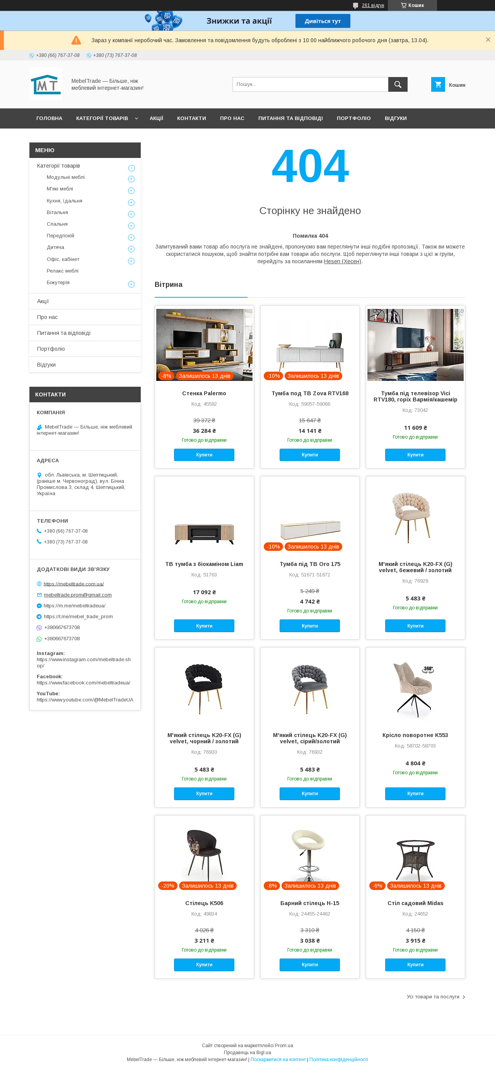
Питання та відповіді (290, 118)
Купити (204, 455)
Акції (156, 118)
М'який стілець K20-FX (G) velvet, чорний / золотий (204, 738)
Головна (49, 118)
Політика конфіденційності (338, 1059)
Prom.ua (284, 1045)
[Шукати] (398, 84)
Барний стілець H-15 (309, 903)
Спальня (57, 224)
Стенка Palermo (204, 393)
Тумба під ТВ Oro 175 (310, 564)
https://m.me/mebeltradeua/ (75, 606)
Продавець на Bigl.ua (247, 1052)
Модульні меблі (66, 177)
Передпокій (60, 235)
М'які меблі (60, 189)
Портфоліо (354, 118)
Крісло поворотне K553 (415, 735)
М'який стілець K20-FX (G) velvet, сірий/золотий (310, 738)
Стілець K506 (204, 903)
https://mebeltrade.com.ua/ (74, 583)
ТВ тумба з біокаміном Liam (204, 564)
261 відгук (373, 5)
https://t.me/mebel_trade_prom (78, 616)
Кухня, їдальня (64, 201)
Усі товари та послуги (433, 997)
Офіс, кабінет (63, 259)
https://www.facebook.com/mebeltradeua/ (83, 683)
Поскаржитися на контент (278, 1059)
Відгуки (396, 118)
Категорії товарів (102, 118)
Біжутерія (58, 282)
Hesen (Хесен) (342, 261)
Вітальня (57, 212)
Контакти (191, 118)
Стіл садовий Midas (415, 903)
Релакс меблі (63, 271)
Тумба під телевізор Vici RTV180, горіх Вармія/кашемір (415, 396)
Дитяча (55, 247)
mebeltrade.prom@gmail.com (78, 595)
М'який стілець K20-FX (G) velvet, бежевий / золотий (415, 567)
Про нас (232, 118)
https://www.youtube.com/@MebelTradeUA (85, 700)
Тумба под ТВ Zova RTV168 (309, 393)
